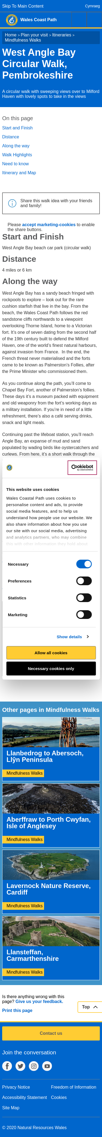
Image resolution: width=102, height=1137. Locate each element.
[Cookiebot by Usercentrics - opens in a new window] (82, 468)
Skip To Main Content (23, 6)
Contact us (51, 1033)
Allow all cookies (51, 652)
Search (79, 19)
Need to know (15, 163)
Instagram (34, 1066)
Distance (10, 137)
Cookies (59, 1097)
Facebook (7, 1066)
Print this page (17, 1010)
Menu (94, 19)
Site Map (10, 1107)
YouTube (47, 1066)
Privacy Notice (16, 1087)
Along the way (16, 146)
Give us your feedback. (39, 1001)
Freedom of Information (73, 1087)
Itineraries (61, 35)
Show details (69, 636)
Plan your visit (34, 35)
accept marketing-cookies (49, 224)
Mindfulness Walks (23, 40)
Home (11, 35)
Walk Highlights (17, 154)
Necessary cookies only (51, 668)
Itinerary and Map (19, 172)
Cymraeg (92, 6)
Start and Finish (17, 128)
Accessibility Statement (24, 1097)
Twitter (20, 1066)
